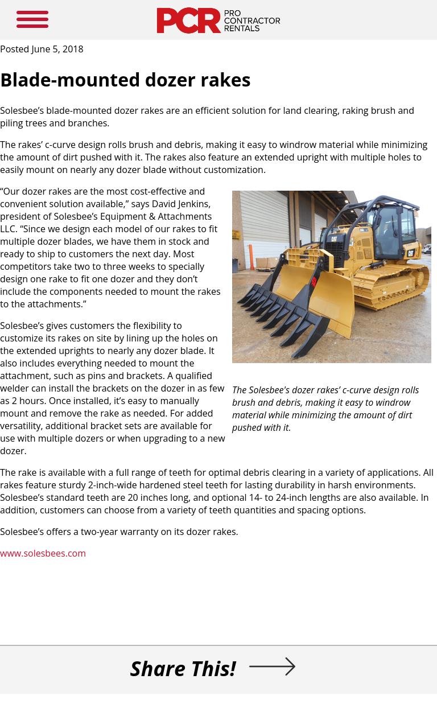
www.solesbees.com (43, 553)
